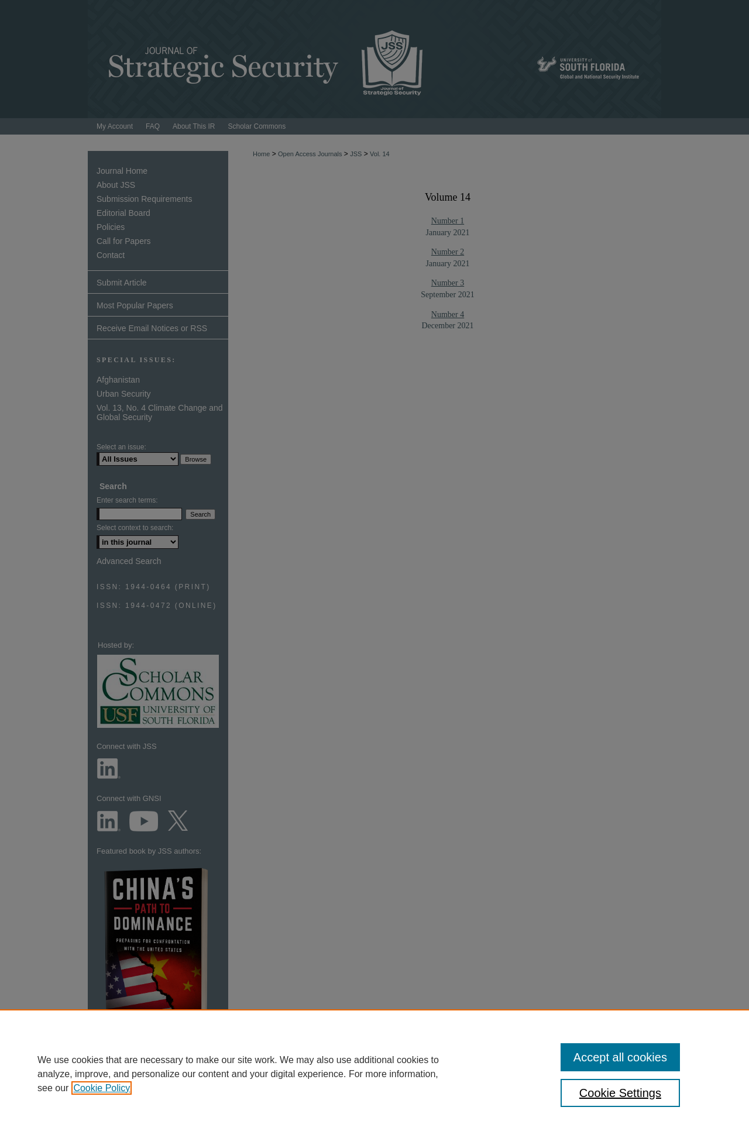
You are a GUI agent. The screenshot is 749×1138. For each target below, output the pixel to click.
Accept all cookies (620, 1057)
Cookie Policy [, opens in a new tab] (101, 1088)
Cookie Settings (620, 1093)
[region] (374, 1073)
